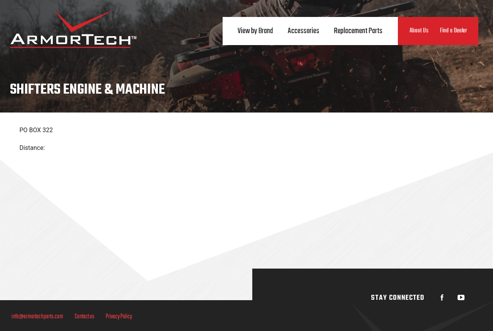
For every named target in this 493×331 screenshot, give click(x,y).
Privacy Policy (119, 317)
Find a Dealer (453, 31)
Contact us (84, 317)
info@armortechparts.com (37, 317)
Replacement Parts (358, 31)
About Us (418, 31)
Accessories (303, 31)
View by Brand (255, 31)
